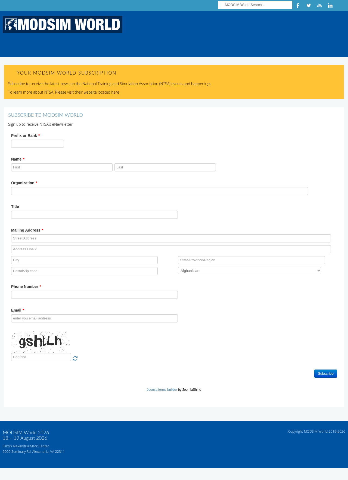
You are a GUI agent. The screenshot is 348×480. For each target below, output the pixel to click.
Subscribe (326, 373)
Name (17, 159)
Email (17, 310)
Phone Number (26, 286)
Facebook (297, 5)
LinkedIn (330, 5)
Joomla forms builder (162, 390)
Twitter (308, 5)
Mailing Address (27, 230)
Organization (24, 183)
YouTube (319, 5)
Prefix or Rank (25, 135)
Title (15, 206)
